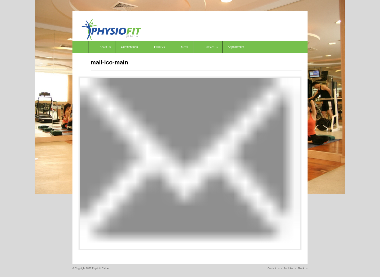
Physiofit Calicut (100, 268)
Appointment (236, 47)
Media (185, 47)
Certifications (129, 47)
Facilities (159, 47)
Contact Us (211, 47)
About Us (105, 47)
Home (80, 47)
